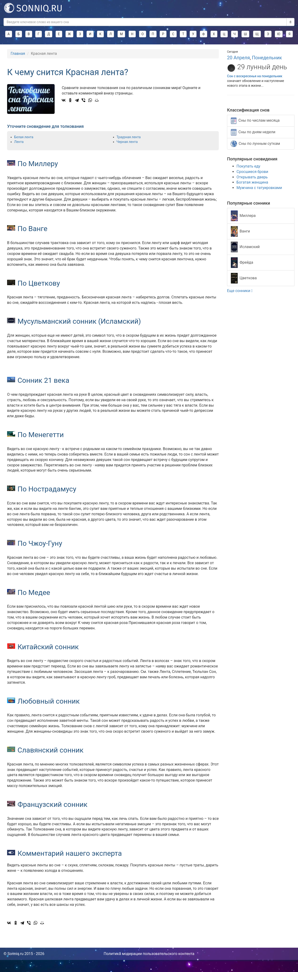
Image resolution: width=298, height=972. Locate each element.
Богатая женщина (252, 182)
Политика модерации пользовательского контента (149, 953)
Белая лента (23, 137)
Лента (19, 142)
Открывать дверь (252, 177)
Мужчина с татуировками (259, 187)
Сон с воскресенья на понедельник (254, 76)
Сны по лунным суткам (255, 144)
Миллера (243, 216)
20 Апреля (238, 57)
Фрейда (242, 262)
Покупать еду (248, 166)
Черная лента (127, 142)
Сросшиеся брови (252, 171)
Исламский (245, 247)
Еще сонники (240, 290)
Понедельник (267, 57)
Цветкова (244, 278)
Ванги (240, 231)
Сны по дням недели (253, 132)
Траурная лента (129, 137)
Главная (18, 53)
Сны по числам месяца (255, 120)
